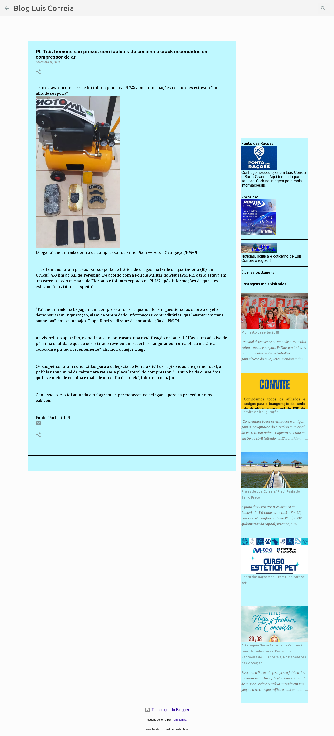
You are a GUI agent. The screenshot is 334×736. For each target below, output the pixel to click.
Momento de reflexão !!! (260, 332)
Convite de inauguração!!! (261, 412)
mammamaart (180, 719)
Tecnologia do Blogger (167, 710)
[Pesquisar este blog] (305, 8)
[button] (38, 72)
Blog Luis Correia (43, 8)
